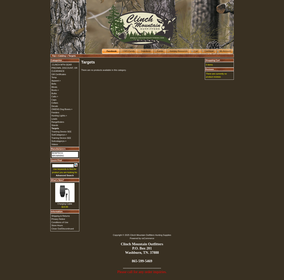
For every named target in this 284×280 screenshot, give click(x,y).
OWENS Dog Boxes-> (62, 109)
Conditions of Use (60, 222)
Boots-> (55, 90)
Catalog (62, 56)
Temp (54, 77)
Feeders (55, 112)
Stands (55, 125)
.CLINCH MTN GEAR (62, 64)
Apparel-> (56, 81)
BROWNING (65, 156)
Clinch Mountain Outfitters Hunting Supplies (150, 235)
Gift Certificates (59, 74)
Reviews (209, 69)
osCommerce (148, 238)
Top (54, 56)
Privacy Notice (58, 219)
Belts (54, 84)
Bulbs (54, 93)
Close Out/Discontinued (63, 229)
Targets (72, 56)
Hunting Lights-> (59, 115)
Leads (54, 119)
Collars (55, 103)
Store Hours (57, 225)
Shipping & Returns (61, 216)
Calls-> (55, 96)
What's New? (57, 180)
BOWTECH (65, 153)
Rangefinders (58, 122)
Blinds (54, 87)
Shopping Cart (212, 60)
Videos (55, 144)
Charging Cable (64, 204)
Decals (55, 106)
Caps (54, 100)
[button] (110, 51)
